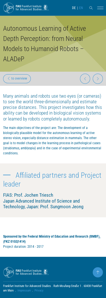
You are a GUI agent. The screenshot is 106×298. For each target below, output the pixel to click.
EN (81, 8)
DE (74, 8)
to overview (17, 78)
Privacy (39, 290)
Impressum (24, 290)
